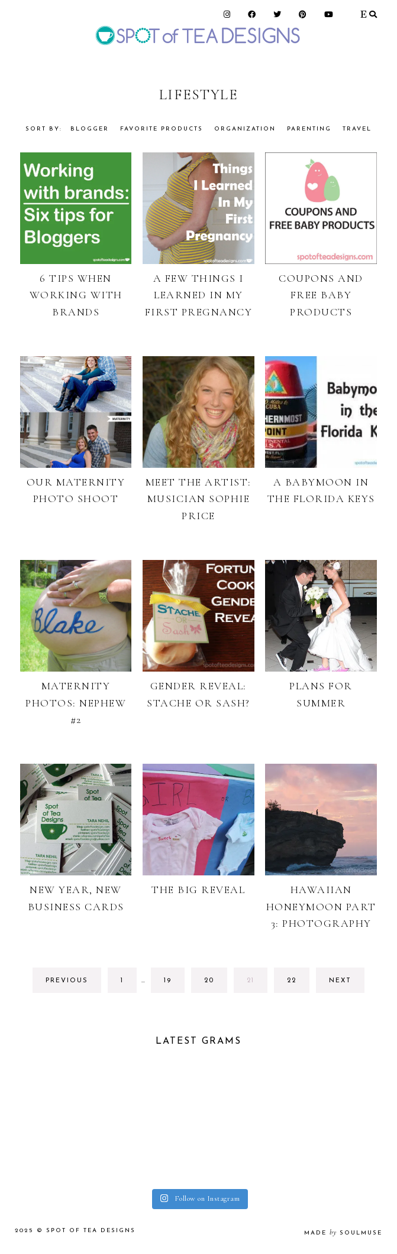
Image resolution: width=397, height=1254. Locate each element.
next (340, 981)
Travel (357, 129)
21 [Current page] (256, 984)
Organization (245, 129)
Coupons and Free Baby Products (321, 295)
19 (174, 984)
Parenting (309, 129)
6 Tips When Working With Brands (76, 295)
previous (67, 981)
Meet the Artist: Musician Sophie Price (198, 499)
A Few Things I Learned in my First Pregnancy (199, 295)
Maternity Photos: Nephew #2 (75, 703)
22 (297, 984)
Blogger (89, 129)
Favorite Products (161, 129)
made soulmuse (343, 1233)
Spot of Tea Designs (90, 1230)
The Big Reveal (198, 889)
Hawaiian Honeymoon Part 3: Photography (321, 906)
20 (214, 984)
